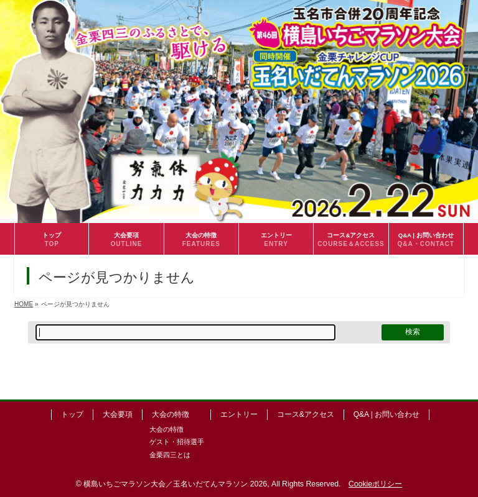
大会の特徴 (170, 414)
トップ (72, 414)
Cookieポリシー (375, 484)
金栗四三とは (169, 454)
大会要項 (118, 414)
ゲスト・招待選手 (176, 441)
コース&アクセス (305, 414)
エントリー (239, 414)
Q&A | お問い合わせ (386, 414)
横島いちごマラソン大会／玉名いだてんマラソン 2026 (175, 484)
